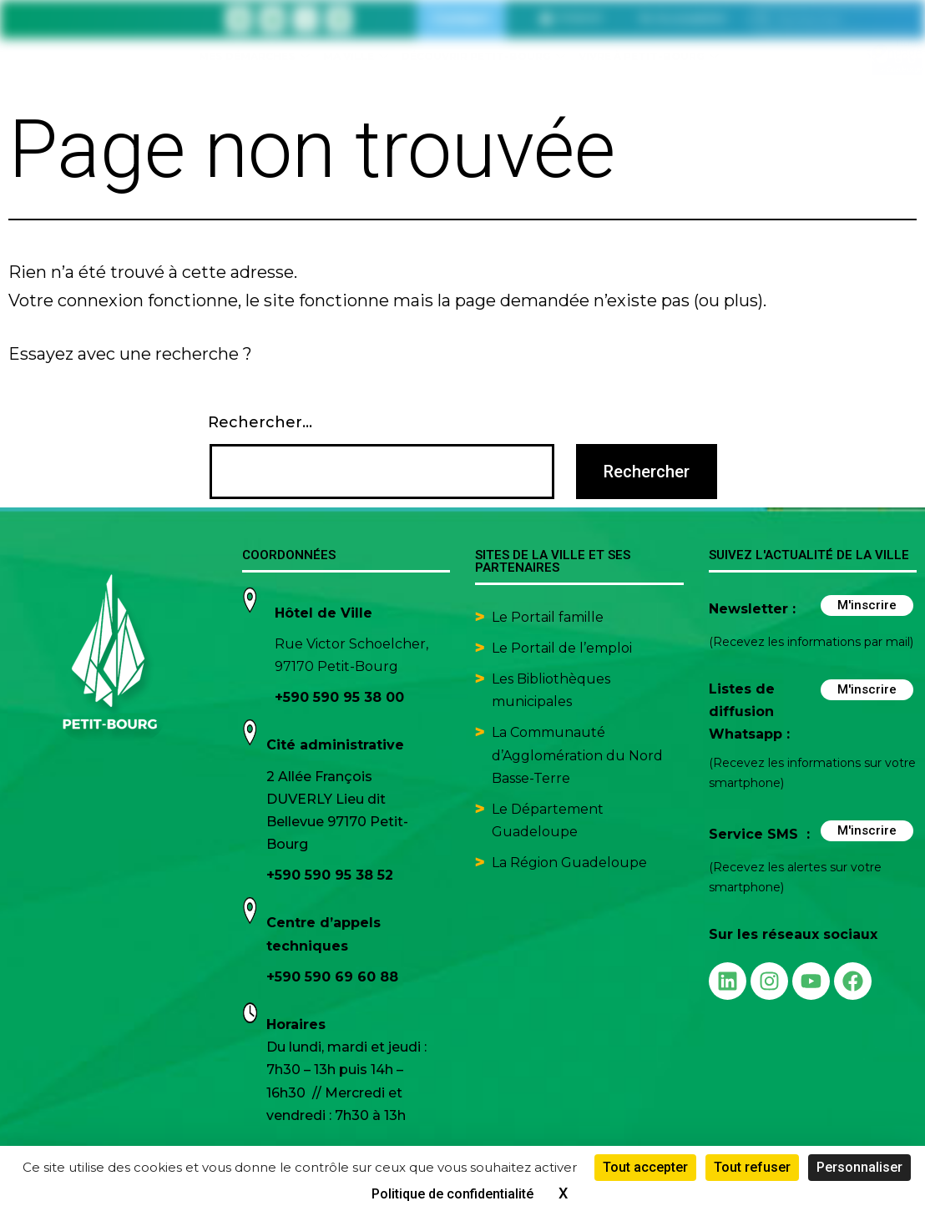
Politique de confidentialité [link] (452, 1194)
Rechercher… (260, 422)
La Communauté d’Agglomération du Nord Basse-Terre (577, 754)
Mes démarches (254, 57)
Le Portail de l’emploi (562, 648)
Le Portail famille (549, 617)
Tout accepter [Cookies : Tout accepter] (645, 1167)
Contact (461, 19)
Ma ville (355, 57)
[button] (683, 18)
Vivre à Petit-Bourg (649, 57)
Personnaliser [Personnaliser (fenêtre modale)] (859, 1167)
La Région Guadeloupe (569, 862)
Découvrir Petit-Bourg (483, 57)
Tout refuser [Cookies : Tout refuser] (752, 1167)
